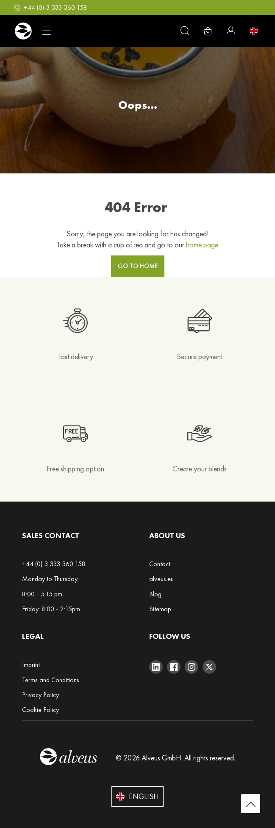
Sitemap (160, 608)
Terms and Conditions (50, 679)
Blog (155, 594)
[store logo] (23, 31)
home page (202, 245)
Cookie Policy (40, 709)
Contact (159, 563)
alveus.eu (161, 578)
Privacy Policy (40, 694)
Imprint (31, 664)
